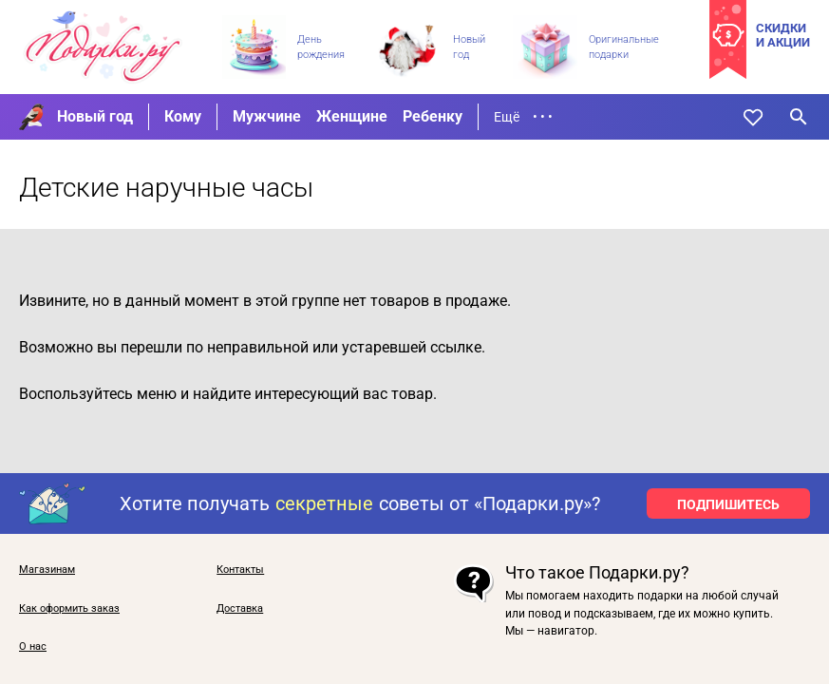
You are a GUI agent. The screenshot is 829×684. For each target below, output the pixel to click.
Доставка (240, 609)
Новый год (95, 116)
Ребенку (432, 116)
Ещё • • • (523, 116)
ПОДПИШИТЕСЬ (728, 504)
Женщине (351, 116)
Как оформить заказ (69, 609)
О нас (33, 647)
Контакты (240, 570)
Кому (182, 116)
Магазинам (47, 570)
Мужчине (267, 116)
